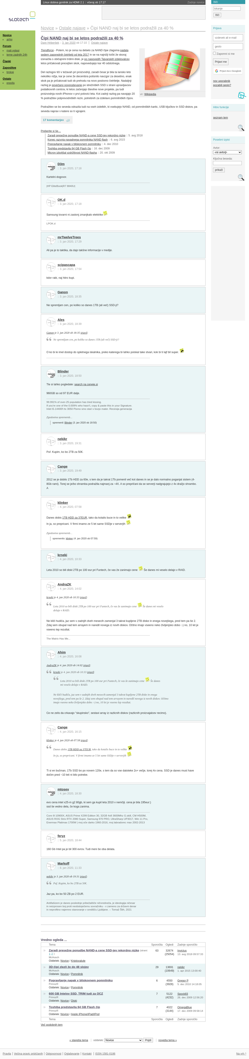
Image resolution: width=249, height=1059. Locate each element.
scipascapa (66, 265)
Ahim (62, 652)
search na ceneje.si (86, 384)
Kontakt (87, 1053)
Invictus (182, 950)
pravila (11, 83)
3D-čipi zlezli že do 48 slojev (69, 967)
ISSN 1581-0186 (105, 1053)
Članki (7, 61)
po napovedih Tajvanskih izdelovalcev (107, 59)
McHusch (54, 957)
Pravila (7, 1053)
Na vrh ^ (241, 1053)
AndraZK (64, 584)
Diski (74, 1000)
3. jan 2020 (68, 42)
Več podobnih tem (52, 1024)
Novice (7, 35)
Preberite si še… (51, 131)
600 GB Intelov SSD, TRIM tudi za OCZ (76, 993)
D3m (61, 164)
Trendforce (47, 50)
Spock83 (182, 993)
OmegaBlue (184, 1007)
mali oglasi (13, 50)
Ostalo (7, 78)
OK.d (61, 199)
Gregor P (183, 980)
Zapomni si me (223, 53)
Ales (61, 320)
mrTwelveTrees (69, 237)
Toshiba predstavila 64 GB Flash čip (69, 148)
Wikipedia (150, 94)
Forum (7, 46)
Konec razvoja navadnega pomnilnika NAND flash (78, 139)
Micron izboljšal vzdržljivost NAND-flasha (72, 152)
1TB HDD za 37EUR (74, 517)
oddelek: (117, 1040)
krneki (62, 555)
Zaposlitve (9, 67)
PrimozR (53, 984)
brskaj (10, 72)
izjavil (84, 332)
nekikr (62, 439)
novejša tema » (167, 1040)
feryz (61, 836)
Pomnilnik (77, 974)
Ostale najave (99, 42)
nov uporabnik (221, 81)
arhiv (10, 39)
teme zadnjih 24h (17, 54)
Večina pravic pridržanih (28, 1053)
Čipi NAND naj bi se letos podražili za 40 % (82, 38)
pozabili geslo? (222, 85)
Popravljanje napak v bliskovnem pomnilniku (74, 144)
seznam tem (220, 117)
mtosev (63, 789)
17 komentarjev (53, 120)
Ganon (63, 292)
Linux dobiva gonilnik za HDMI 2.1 (74, 2)
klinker (63, 502)
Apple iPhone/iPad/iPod (85, 1014)
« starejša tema (79, 1040)
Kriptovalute (78, 960)
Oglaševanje (71, 1053)
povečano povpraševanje (67, 85)
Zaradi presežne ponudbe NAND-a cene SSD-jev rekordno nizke (86, 135)
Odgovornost (53, 1053)
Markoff (63, 863)
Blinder (63, 371)
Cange (63, 466)
